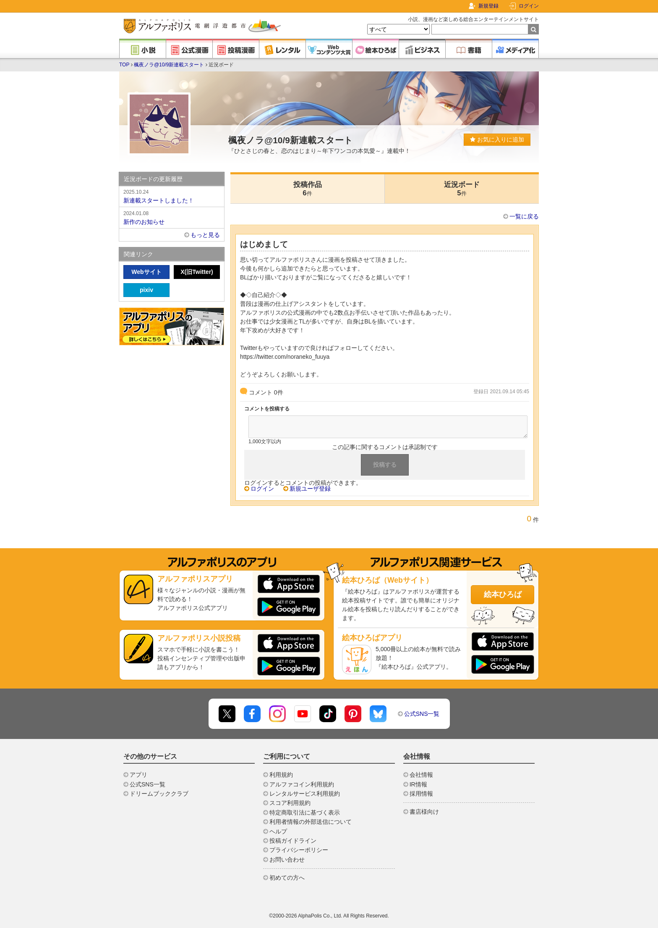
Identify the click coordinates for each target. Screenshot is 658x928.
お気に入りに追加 (497, 139)
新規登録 (488, 6)
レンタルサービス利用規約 (304, 793)
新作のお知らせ (171, 217)
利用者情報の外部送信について (310, 821)
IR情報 (418, 784)
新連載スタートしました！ (171, 196)
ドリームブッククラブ (159, 793)
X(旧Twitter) (196, 271)
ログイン (529, 6)
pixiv (146, 290)
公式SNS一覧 (422, 713)
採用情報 (421, 793)
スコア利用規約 (290, 802)
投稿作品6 (307, 189)
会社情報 (421, 774)
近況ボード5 (462, 189)
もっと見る (205, 234)
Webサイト (146, 271)
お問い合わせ (287, 859)
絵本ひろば (503, 594)
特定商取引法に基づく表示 (304, 812)
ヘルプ (278, 831)
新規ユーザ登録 (310, 488)
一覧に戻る (524, 216)
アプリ (138, 774)
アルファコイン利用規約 (301, 784)
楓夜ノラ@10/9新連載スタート (169, 65)
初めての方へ (287, 877)
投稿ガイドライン (292, 840)
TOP (124, 65)
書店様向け (424, 811)
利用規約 (281, 774)
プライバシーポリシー (298, 850)
